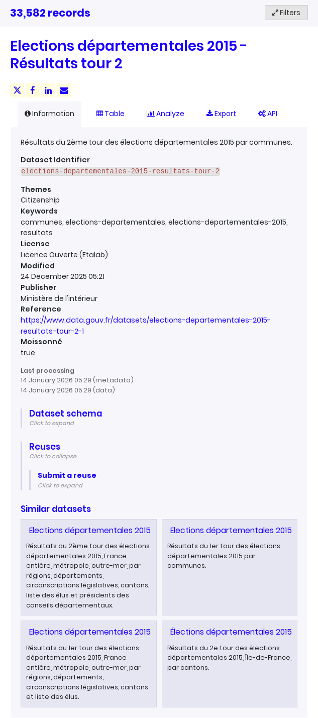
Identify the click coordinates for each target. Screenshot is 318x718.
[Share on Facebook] (33, 90)
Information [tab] (49, 114)
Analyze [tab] (165, 114)
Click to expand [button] (51, 423)
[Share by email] (64, 90)
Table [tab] (110, 114)
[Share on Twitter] (17, 90)
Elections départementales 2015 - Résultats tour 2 (124, 530)
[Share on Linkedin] (48, 90)
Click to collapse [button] (52, 456)
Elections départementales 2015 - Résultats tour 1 (123, 632)
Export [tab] (221, 114)
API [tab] (267, 114)
